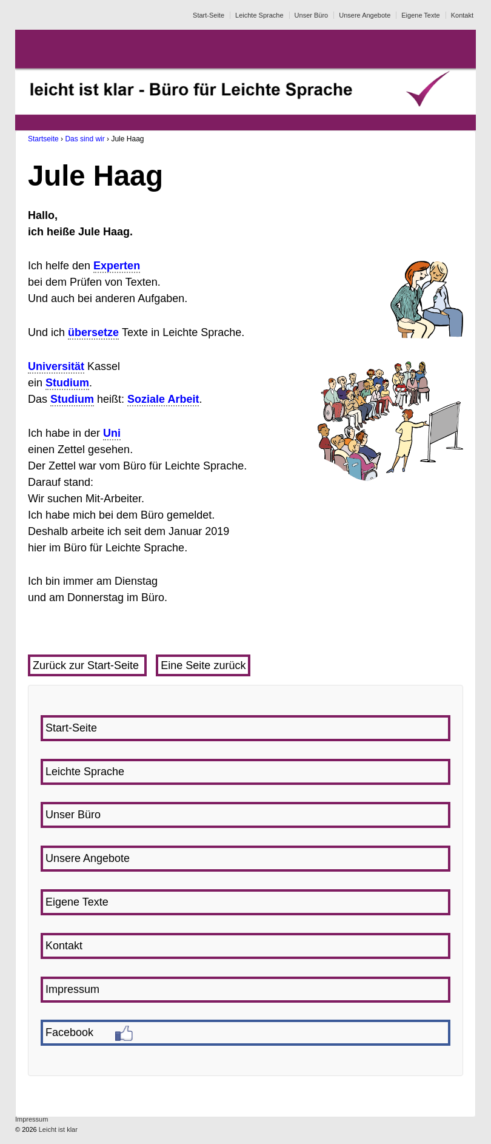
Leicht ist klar (57, 1129)
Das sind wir (84, 139)
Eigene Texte (420, 15)
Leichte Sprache (259, 15)
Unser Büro (312, 15)
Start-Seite (208, 15)
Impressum (31, 1119)
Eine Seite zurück (203, 665)
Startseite (43, 139)
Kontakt (462, 15)
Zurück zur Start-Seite (87, 665)
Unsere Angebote (364, 15)
